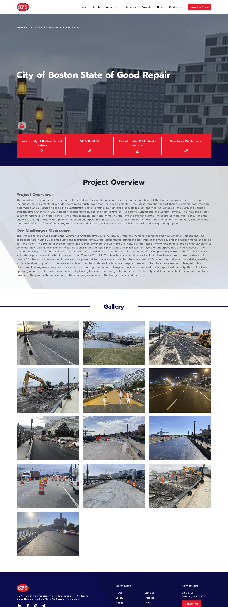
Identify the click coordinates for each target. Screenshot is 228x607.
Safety (96, 7)
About (119, 603)
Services (130, 7)
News (160, 7)
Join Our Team (200, 7)
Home (83, 7)
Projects (146, 7)
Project (30, 27)
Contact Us (175, 7)
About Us (111, 7)
